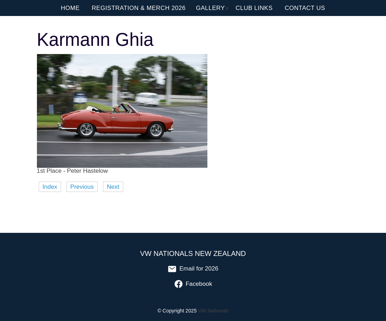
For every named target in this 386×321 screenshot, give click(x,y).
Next (113, 186)
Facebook (193, 283)
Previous (82, 186)
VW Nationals (213, 311)
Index (50, 186)
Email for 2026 (193, 268)
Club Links (254, 8)
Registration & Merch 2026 (138, 8)
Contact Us (305, 8)
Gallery (210, 8)
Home (70, 8)
